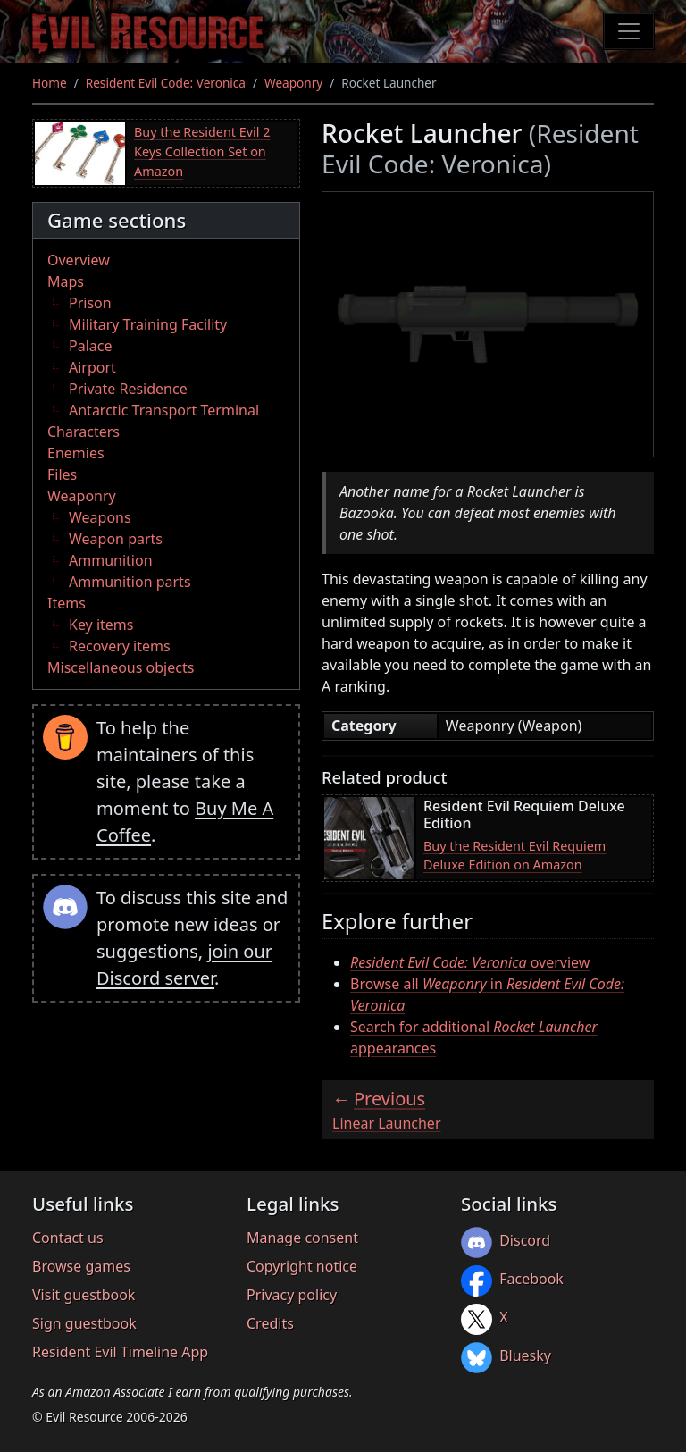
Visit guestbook (83, 1295)
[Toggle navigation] (629, 31)
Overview (78, 260)
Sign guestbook (84, 1323)
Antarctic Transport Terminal (164, 410)
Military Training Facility (148, 324)
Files (62, 474)
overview (470, 962)
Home (49, 82)
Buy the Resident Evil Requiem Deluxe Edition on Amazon (514, 855)
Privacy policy (292, 1295)
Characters (83, 431)
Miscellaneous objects (120, 667)
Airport (92, 367)
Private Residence (128, 389)
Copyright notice (302, 1266)
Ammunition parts (130, 582)
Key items (101, 624)
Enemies (76, 453)
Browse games (81, 1266)
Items (66, 603)
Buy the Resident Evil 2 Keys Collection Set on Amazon (202, 151)
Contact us (68, 1237)
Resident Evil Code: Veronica (166, 82)
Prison (90, 303)
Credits (270, 1323)
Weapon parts (116, 539)
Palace (90, 346)
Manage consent (302, 1237)
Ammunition (111, 560)
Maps (65, 281)
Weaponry (293, 82)
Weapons (100, 517)
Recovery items (120, 646)
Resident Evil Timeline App (120, 1352)
